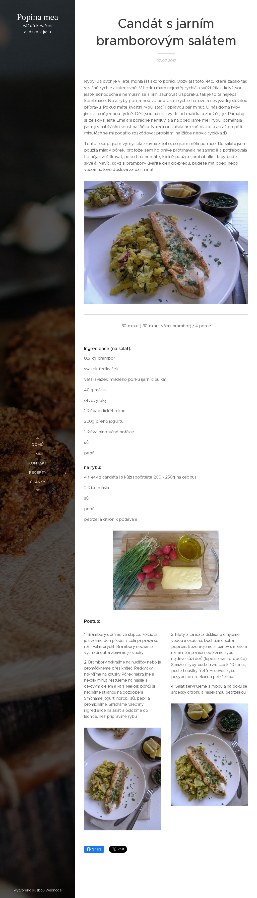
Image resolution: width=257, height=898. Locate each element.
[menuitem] (38, 444)
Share (94, 849)
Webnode (53, 890)
